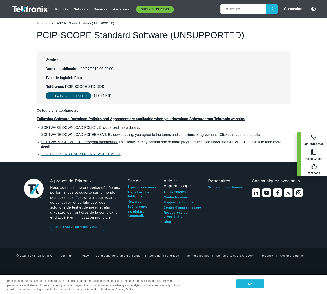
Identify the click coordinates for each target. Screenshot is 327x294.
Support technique (178, 202)
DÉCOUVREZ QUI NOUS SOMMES (78, 227)
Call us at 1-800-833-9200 (234, 255)
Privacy (84, 255)
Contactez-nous (176, 197)
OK (250, 283)
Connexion (293, 9)
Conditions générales (164, 255)
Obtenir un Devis (155, 9)
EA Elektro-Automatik (136, 213)
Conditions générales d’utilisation (118, 255)
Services (100, 9)
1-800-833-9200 (176, 192)
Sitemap (66, 255)
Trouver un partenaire (225, 187)
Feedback (266, 255)
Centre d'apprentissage (182, 207)
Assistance (121, 9)
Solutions (81, 9)
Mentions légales (197, 255)
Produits (61, 9)
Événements (137, 206)
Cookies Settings (292, 255)
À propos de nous (141, 187)
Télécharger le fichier (68, 95)
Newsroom (135, 201)
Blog (167, 222)
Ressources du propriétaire (176, 214)
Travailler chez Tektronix (139, 194)
